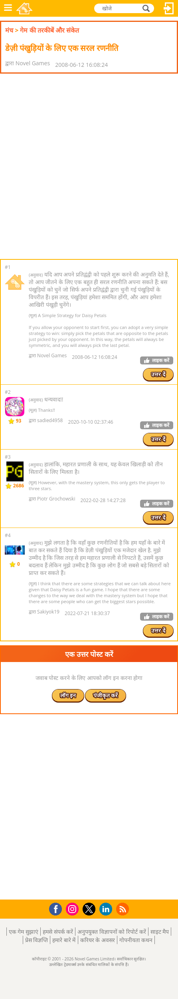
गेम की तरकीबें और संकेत (49, 30)
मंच (9, 30)
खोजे (146, 7)
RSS (123, 909)
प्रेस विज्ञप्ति (36, 940)
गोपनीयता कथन (136, 940)
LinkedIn (107, 909)
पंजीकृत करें (105, 695)
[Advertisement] (89, 166)
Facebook (57, 908)
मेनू (8, 8)
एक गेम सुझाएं (23, 931)
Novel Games (24, 8)
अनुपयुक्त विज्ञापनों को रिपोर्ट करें (111, 931)
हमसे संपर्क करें (58, 931)
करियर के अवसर (97, 940)
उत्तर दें (158, 374)
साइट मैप (159, 931)
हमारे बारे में (63, 940)
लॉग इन (169, 8)
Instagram (73, 908)
